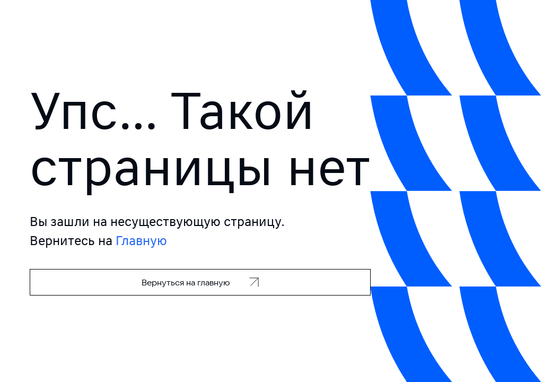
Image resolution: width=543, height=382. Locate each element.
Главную (141, 240)
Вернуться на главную (186, 282)
